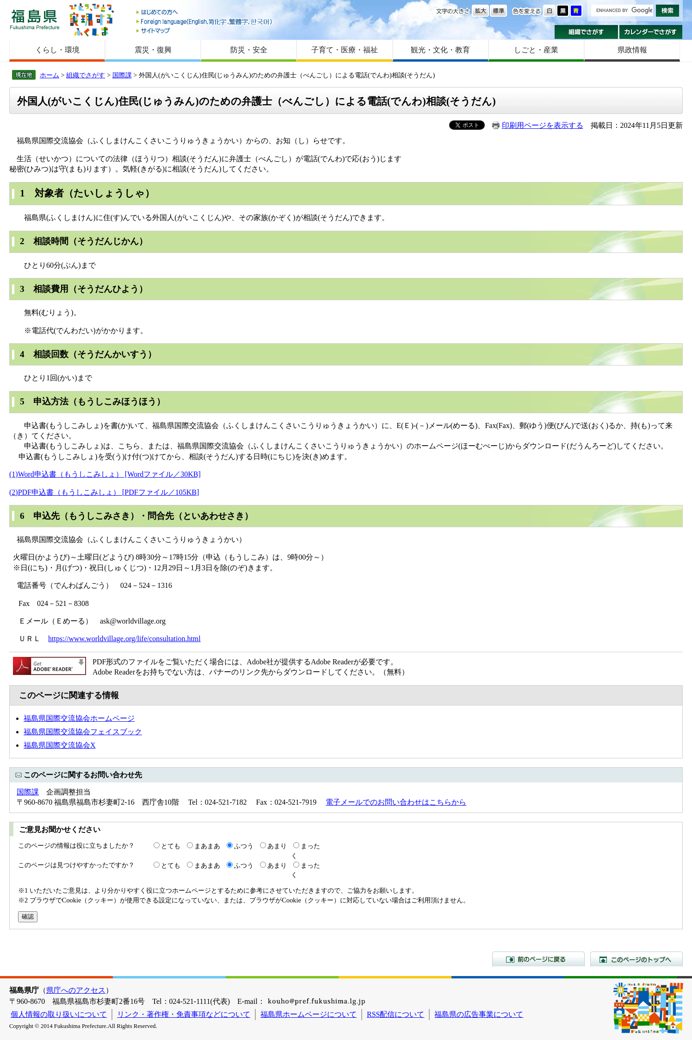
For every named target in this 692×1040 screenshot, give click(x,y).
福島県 (34, 19)
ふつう (243, 846)
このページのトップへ (636, 959)
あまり (277, 846)
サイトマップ (205, 30)
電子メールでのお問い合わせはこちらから (396, 802)
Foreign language (205, 21)
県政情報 (632, 50)
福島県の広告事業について (478, 1014)
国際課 (122, 75)
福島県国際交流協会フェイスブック (83, 732)
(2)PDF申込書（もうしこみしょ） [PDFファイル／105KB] (104, 492)
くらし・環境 (57, 50)
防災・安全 (248, 50)
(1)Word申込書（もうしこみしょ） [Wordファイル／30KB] (105, 474)
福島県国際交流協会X (60, 745)
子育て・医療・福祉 (344, 50)
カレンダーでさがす (651, 32)
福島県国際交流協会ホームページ (79, 718)
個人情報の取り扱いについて (59, 1014)
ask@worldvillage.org (133, 621)
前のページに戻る (538, 959)
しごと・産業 (536, 50)
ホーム (49, 75)
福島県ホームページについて (308, 1014)
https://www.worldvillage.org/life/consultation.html (124, 639)
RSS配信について (395, 1014)
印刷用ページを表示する (542, 125)
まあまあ (207, 846)
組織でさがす (586, 32)
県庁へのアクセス (75, 990)
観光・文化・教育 (440, 50)
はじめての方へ (205, 12)
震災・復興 (153, 50)
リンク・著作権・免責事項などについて (183, 1014)
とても (170, 846)
